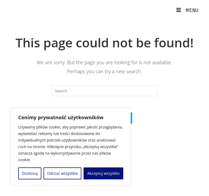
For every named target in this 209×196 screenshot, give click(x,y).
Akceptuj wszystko (103, 173)
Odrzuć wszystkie (62, 173)
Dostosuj (30, 173)
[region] (71, 146)
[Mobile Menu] (187, 10)
